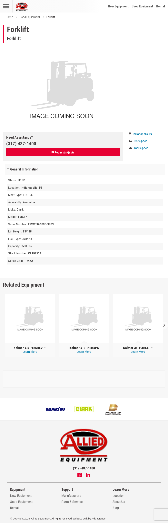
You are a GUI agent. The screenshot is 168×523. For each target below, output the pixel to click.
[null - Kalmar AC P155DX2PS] (30, 318)
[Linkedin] (88, 475)
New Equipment (118, 6)
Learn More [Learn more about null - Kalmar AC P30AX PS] (138, 351)
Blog (116, 508)
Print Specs (140, 141)
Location (118, 496)
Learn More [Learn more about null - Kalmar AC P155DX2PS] (30, 351)
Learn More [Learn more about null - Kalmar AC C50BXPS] (84, 351)
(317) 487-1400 (21, 143)
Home (9, 17)
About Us (119, 502)
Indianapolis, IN (142, 134)
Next (162, 326)
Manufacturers (71, 496)
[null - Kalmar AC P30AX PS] (138, 318)
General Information (24, 169)
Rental (160, 6)
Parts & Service (72, 502)
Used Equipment (142, 6)
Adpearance (98, 518)
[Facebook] (79, 475)
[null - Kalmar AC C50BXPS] (84, 318)
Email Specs (140, 148)
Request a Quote (62, 152)
